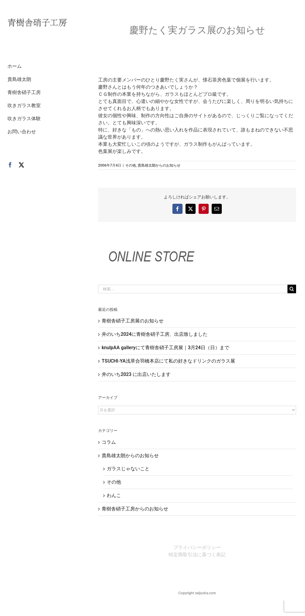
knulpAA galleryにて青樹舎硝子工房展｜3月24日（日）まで (165, 347)
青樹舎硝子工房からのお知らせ (135, 509)
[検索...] (192, 289)
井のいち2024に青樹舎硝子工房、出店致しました (154, 334)
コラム (109, 442)
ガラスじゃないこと (128, 468)
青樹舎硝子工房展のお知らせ (132, 321)
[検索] (291, 289)
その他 (130, 165)
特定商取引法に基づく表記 (197, 554)
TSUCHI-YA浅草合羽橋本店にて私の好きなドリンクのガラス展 (168, 361)
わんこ (114, 495)
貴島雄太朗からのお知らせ (159, 165)
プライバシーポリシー (197, 547)
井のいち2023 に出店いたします (136, 374)
